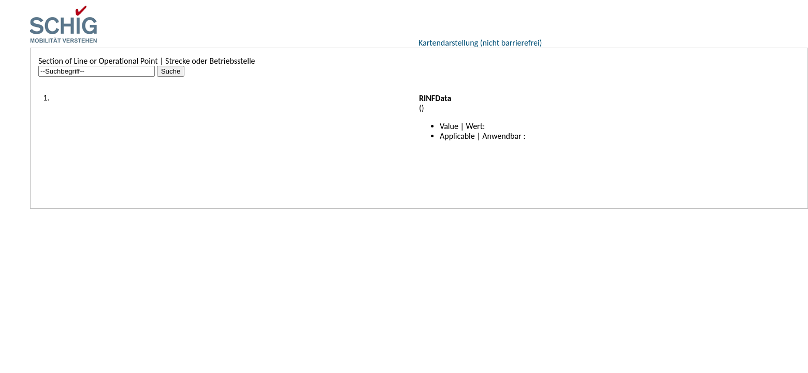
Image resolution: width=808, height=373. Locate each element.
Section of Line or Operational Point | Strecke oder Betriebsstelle (146, 61)
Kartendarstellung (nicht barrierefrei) (480, 43)
